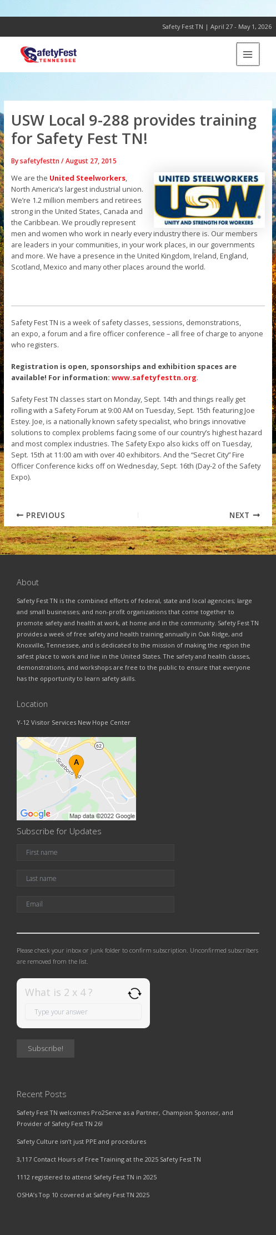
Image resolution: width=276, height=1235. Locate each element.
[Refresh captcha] (135, 993)
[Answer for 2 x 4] (83, 1011)
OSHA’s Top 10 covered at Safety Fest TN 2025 (83, 1195)
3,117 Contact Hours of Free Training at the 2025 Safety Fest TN (109, 1159)
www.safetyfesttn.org (154, 377)
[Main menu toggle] (248, 54)
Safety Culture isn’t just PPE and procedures (81, 1141)
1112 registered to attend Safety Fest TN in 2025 (87, 1177)
